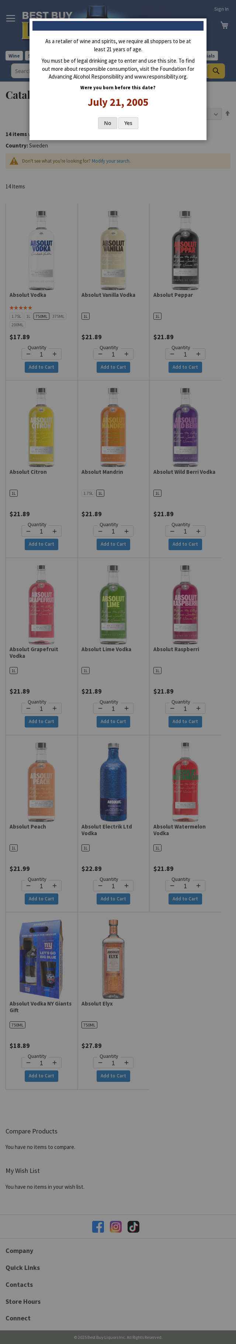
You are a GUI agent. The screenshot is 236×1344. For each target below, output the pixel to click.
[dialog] (118, 672)
